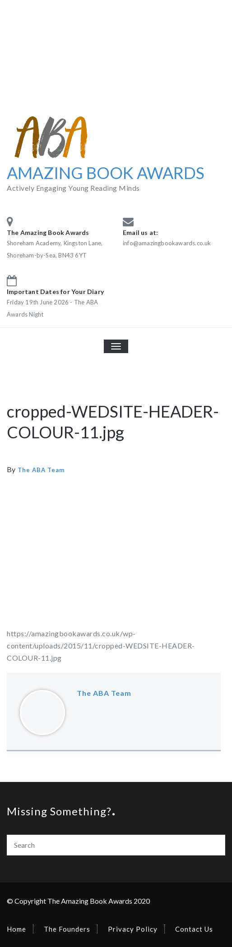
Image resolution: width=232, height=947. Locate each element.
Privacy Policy (133, 929)
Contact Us (194, 929)
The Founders (67, 929)
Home (16, 929)
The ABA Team (41, 470)
